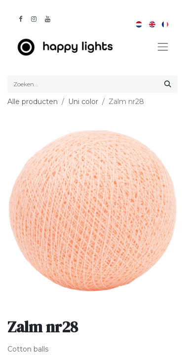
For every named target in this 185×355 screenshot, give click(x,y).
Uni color (83, 101)
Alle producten (32, 101)
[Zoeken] (168, 84)
